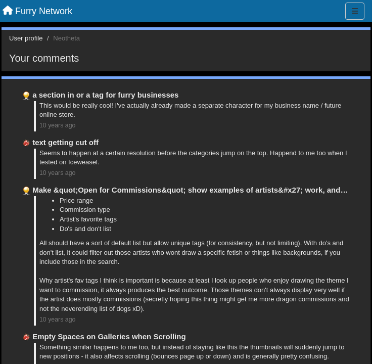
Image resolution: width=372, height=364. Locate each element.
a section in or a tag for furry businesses (105, 94)
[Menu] (354, 11)
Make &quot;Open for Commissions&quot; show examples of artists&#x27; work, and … (191, 190)
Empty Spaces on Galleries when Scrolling (108, 336)
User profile (25, 38)
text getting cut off (65, 142)
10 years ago (57, 125)
